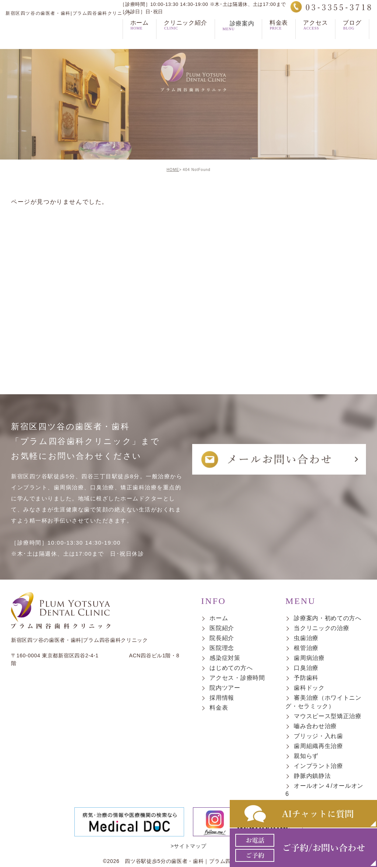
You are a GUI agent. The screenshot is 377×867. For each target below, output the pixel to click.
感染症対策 (224, 658)
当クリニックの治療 (321, 628)
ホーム (218, 618)
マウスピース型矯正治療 (328, 716)
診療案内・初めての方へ (328, 618)
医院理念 (221, 648)
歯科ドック (309, 688)
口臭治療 (306, 668)
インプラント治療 (318, 766)
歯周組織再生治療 (318, 746)
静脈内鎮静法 (312, 776)
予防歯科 (306, 678)
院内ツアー (224, 688)
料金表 (218, 708)
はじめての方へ (231, 668)
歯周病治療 (309, 658)
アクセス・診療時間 (237, 678)
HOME (172, 170)
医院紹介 (221, 628)
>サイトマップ (188, 846)
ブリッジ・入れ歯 (318, 736)
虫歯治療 (306, 638)
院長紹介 (221, 638)
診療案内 (238, 35)
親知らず (306, 756)
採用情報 (221, 698)
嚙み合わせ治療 (315, 726)
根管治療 (306, 648)
